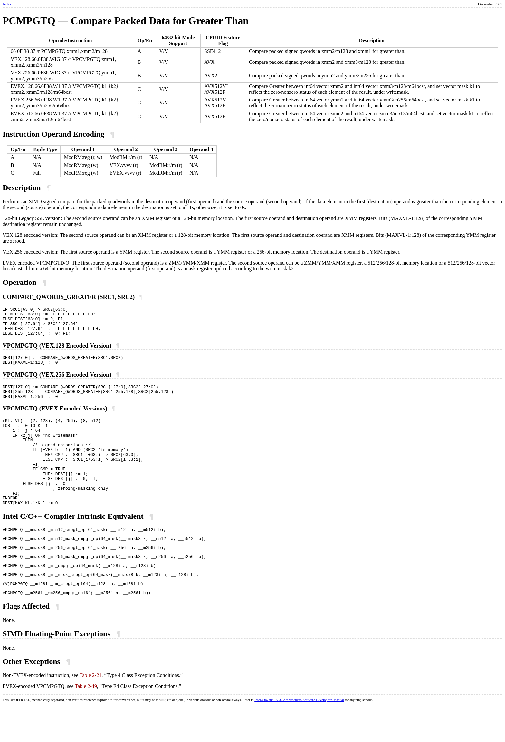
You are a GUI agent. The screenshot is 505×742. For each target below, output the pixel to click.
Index (7, 4)
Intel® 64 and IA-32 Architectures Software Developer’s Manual (299, 735)
